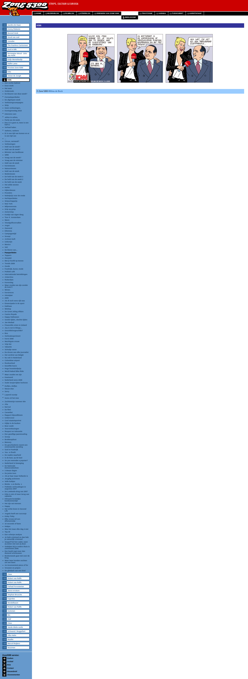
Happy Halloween (12, 317)
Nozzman (11, 648)
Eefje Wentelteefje (15, 59)
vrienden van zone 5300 (107, 13)
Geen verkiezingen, (13, 108)
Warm (7, 220)
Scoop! (8, 236)
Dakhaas (8, 306)
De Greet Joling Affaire (14, 312)
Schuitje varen (11, 350)
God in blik (12, 49)
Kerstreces (9, 293)
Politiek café (10, 272)
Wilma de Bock (56, 91)
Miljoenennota (10, 206)
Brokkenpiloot (10, 440)
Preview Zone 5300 (15, 68)
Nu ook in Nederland (13, 358)
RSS (9, 665)
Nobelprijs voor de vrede (15, 196)
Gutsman (11, 611)
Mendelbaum (13, 603)
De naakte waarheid (13, 455)
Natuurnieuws (10, 168)
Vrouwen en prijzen (13, 568)
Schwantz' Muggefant (16, 631)
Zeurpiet (8, 258)
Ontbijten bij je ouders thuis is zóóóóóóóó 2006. (17, 547)
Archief (10, 662)
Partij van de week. (12, 120)
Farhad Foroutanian (16, 586)
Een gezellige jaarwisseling (16, 434)
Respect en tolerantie (13, 431)
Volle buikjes (10, 481)
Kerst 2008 (9, 339)
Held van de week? (12, 147)
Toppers (8, 255)
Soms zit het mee (12, 398)
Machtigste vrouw (12, 341)
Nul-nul (8, 407)
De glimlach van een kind (15, 571)
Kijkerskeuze (10, 190)
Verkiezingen (10, 144)
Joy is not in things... (13, 328)
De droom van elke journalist (16, 352)
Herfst (7, 187)
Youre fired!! (10, 452)
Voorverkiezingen (12, 429)
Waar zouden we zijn (13, 375)
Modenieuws (10, 174)
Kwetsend (9, 377)
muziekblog (53, 13)
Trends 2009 (10, 263)
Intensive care (10, 114)
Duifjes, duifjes (11, 386)
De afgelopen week (12, 100)
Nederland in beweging (14, 463)
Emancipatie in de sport (14, 303)
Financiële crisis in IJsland (16, 325)
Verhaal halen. (10, 127)
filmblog (69, 13)
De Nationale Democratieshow (12, 467)
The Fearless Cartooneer (18, 45)
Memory (8, 442)
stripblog (85, 13)
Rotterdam (9, 280)
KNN (9, 80)
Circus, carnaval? (12, 141)
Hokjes (7, 526)
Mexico (8, 244)
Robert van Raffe (15, 578)
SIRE (7, 155)
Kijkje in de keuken (12, 423)
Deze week (9, 86)
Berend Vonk (13, 33)
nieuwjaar (9, 295)
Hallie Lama (12, 64)
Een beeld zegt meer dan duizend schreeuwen (15, 552)
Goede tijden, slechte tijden (16, 320)
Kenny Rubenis (14, 29)
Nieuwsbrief (12, 671)
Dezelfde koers (11, 366)
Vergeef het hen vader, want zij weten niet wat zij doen (16, 543)
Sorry (7, 391)
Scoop (7, 437)
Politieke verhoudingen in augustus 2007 (15, 488)
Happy (7, 506)
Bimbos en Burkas (13, 484)
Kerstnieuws (10, 166)
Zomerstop (9, 212)
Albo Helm (12, 635)
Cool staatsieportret (13, 421)
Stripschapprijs (11, 201)
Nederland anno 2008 (13, 380)
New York (8, 204)
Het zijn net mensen (13, 503)
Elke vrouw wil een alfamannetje (12, 520)
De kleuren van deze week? (16, 94)
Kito (9, 72)
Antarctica (9, 277)
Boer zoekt (9, 426)
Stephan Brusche (15, 595)
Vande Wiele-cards (15, 627)
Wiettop (8, 309)
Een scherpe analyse (13, 535)
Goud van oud (13, 37)
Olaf (9, 619)
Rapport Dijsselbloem (14, 415)
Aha (6, 404)
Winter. (7, 290)
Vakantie (8, 347)
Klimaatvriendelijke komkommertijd (13, 500)
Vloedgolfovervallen (13, 223)
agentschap (195, 13)
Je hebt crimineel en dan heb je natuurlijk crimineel (17, 538)
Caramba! (9, 412)
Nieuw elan (9, 389)
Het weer (8, 88)
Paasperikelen (10, 253)
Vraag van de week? (13, 158)
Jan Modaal (9, 322)
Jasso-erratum (14, 591)
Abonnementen (13, 675)
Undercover (9, 418)
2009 (7, 298)
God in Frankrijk (11, 450)
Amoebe (11, 41)
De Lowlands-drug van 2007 (16, 491)
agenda (162, 13)
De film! (8, 410)
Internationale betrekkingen (16, 274)
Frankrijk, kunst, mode (14, 269)
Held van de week (12, 163)
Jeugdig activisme (12, 479)
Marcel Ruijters (14, 643)
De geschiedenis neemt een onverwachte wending (16, 446)
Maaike (10, 639)
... (5, 139)
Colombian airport (12, 360)
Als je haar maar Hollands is (16, 476)
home (38, 13)
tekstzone (147, 13)
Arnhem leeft (10, 239)
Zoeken (10, 658)
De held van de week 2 (14, 179)
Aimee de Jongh (14, 76)
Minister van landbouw (14, 152)
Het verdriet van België (14, 355)
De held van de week (13, 182)
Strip (7, 105)
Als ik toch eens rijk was (15, 301)
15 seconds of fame (13, 524)
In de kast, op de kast (13, 458)
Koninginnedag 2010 (13, 111)
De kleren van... (11, 250)
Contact (10, 668)
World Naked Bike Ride (14, 371)
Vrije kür (8, 344)
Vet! (6, 247)
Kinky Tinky (9, 516)
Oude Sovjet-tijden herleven (16, 383)
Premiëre (8, 193)
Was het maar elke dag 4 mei (16, 529)
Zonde (7, 266)
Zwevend (8, 228)
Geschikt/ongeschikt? (14, 331)
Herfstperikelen (11, 198)
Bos (6, 333)
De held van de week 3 (14, 177)
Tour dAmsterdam (13, 217)
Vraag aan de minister (14, 160)
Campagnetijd (10, 234)
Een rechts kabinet (12, 83)
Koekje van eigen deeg (14, 215)
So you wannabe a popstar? (16, 460)
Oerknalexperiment (13, 336)
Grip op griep (10, 209)
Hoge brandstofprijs (13, 369)
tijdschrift (177, 13)
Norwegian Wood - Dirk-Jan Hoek (17, 54)
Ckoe (10, 574)
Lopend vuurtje (11, 395)
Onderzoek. (9, 91)
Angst (7, 225)
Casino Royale (11, 314)
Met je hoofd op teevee (14, 261)
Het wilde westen (12, 185)
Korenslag (9, 282)
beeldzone (130, 17)
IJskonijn (8, 242)
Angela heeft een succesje (16, 514)
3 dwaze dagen (11, 471)
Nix (9, 615)
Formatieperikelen (12, 97)
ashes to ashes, (11, 117)
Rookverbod (10, 363)
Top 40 (7, 532)
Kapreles (11, 599)
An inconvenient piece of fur (16, 565)
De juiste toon (10, 473)
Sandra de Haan (14, 25)
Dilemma (8, 231)
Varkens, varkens (12, 131)
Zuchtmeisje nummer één (15, 402)
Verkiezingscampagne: (14, 103)
